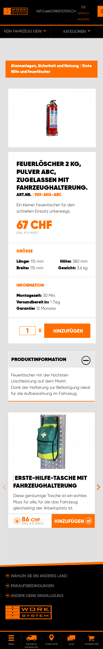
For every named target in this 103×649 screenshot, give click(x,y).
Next (97, 487)
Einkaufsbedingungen (32, 585)
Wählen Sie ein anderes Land (39, 576)
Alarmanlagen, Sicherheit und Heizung (45, 66)
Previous (6, 487)
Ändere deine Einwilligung (37, 595)
